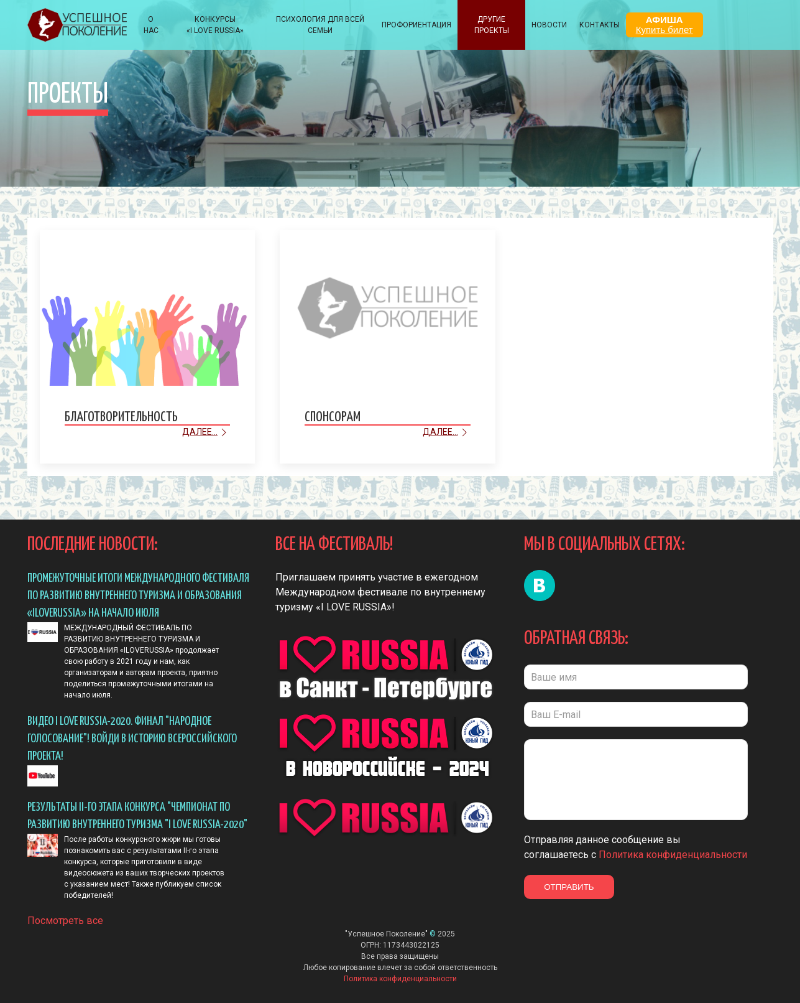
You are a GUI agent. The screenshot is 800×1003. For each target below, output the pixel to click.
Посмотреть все (65, 920)
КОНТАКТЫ (599, 25)
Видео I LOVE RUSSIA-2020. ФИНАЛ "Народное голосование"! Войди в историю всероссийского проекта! (132, 739)
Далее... (206, 432)
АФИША (664, 24)
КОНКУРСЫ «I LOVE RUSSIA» (215, 25)
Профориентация (416, 25)
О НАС (151, 25)
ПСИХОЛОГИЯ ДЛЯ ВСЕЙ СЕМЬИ (320, 25)
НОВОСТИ (549, 25)
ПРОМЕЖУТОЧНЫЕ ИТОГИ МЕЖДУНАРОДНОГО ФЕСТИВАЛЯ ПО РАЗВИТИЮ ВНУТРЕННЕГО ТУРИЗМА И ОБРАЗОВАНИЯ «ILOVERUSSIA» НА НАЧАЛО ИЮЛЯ (138, 595)
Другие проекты (491, 25)
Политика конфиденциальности (673, 855)
